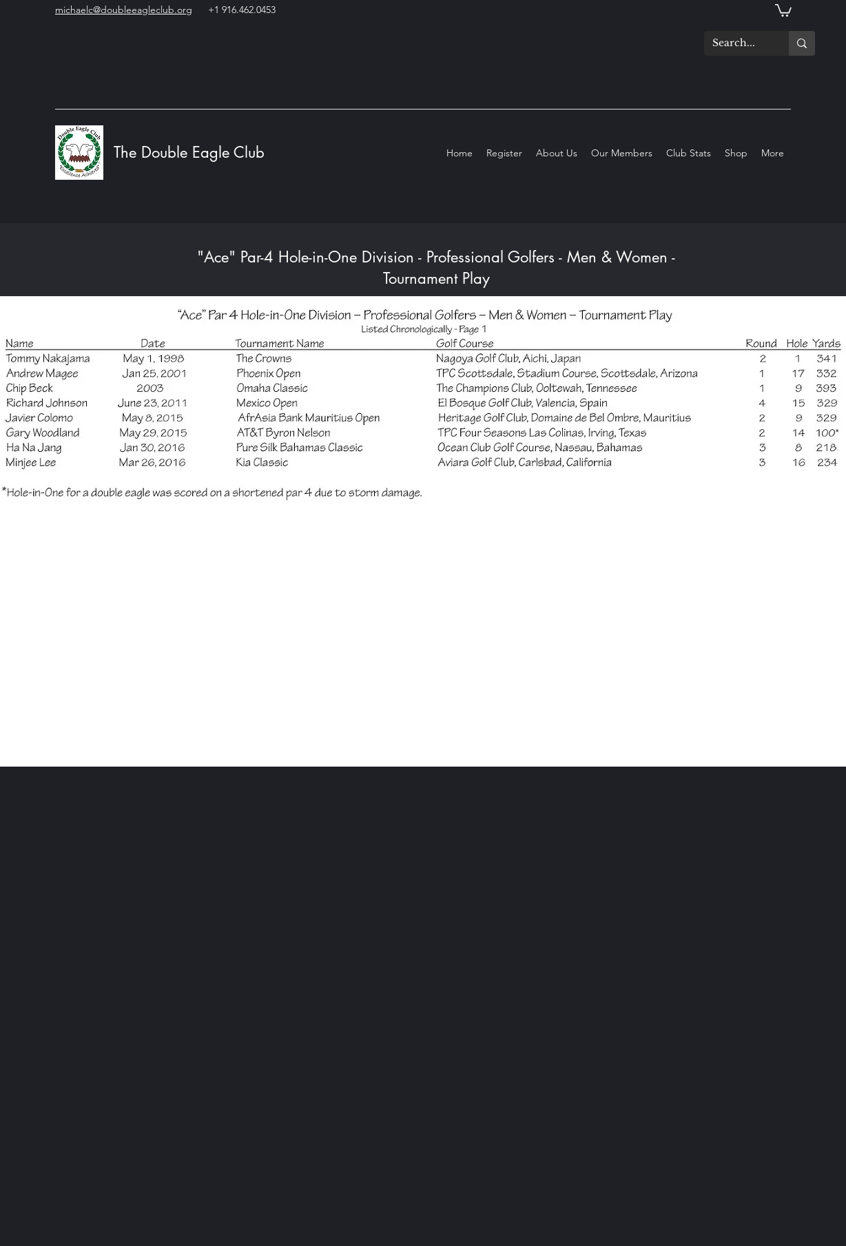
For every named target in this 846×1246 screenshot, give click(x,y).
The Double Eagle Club (191, 152)
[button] (783, 10)
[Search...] (736, 43)
